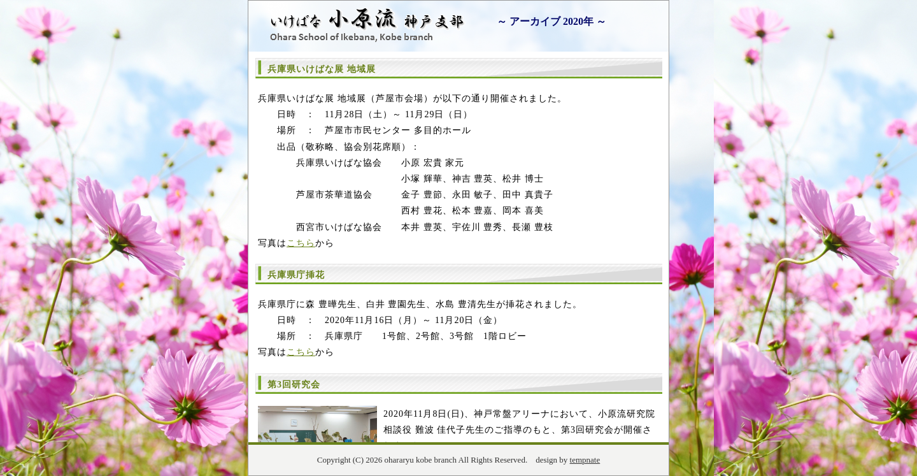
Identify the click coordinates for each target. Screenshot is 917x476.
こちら (301, 243)
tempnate (585, 460)
